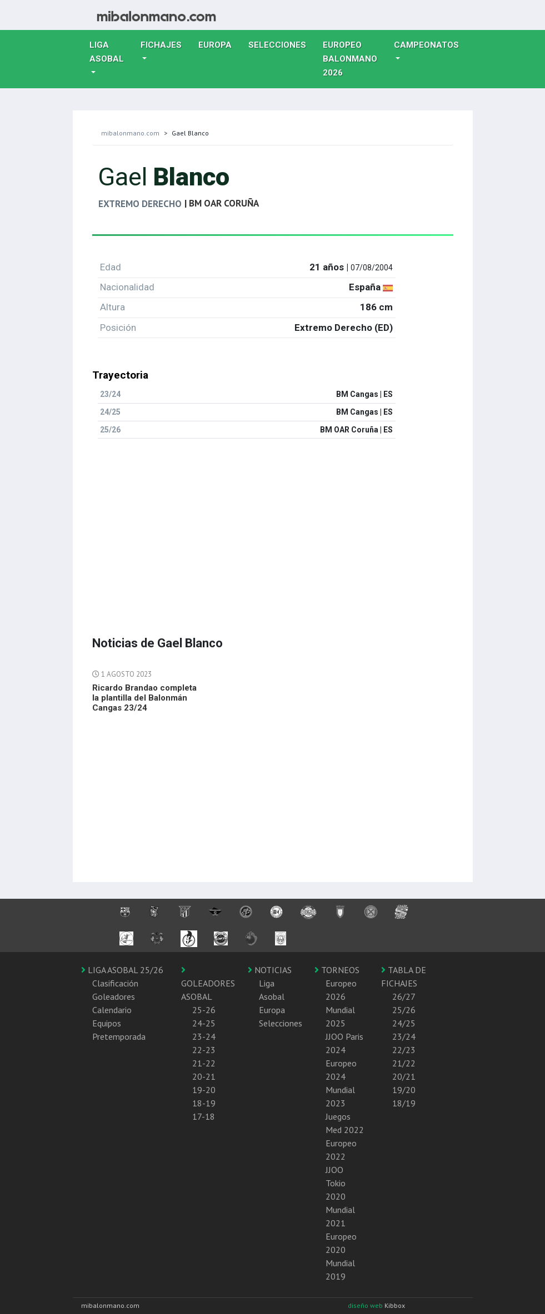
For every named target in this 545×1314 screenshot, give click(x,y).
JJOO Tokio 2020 (336, 1183)
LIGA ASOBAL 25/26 (122, 969)
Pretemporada (119, 1036)
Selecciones (281, 44)
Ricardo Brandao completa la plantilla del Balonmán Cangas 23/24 (144, 698)
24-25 (204, 1023)
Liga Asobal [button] (106, 52)
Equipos (106, 1023)
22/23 (404, 1049)
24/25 (404, 1023)
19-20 (204, 1089)
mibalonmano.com (130, 133)
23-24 (204, 1036)
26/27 (404, 996)
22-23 (204, 1049)
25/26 (404, 1009)
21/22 (404, 1063)
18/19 (404, 1103)
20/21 (404, 1076)
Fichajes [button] (161, 45)
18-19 (204, 1103)
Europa (219, 44)
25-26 (204, 1009)
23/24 (404, 1036)
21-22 (204, 1063)
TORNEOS (336, 969)
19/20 (404, 1089)
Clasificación (115, 983)
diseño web (366, 1305)
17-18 (203, 1116)
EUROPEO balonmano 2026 (354, 59)
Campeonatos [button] (426, 45)
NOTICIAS (270, 969)
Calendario (112, 1009)
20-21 (204, 1076)
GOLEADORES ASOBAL (208, 983)
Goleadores (113, 996)
